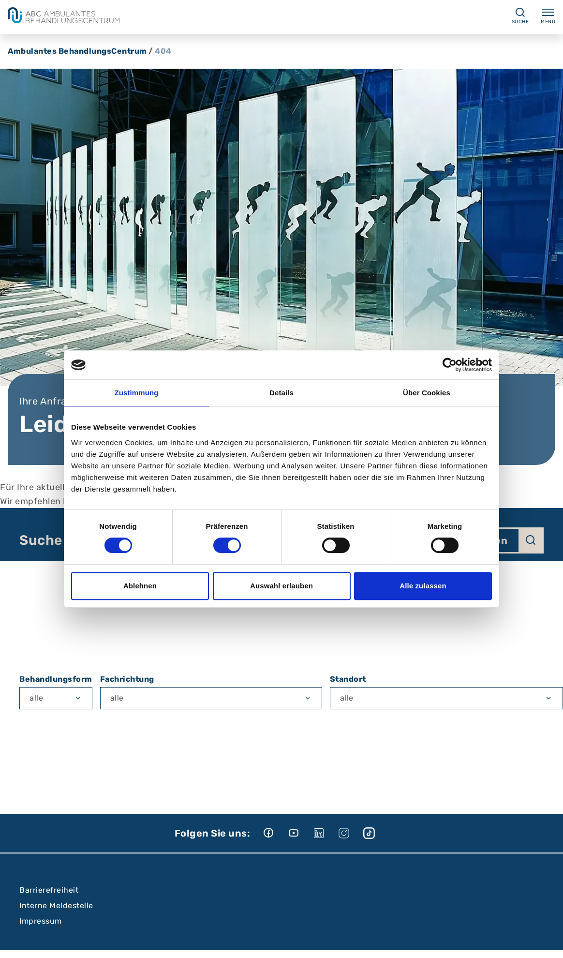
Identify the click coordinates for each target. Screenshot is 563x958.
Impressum (40, 921)
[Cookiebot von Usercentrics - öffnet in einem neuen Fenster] (449, 365)
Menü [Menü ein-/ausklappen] (548, 15)
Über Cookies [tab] (426, 393)
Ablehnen (140, 586)
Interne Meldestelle (56, 905)
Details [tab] (281, 393)
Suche (40, 540)
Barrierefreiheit (48, 890)
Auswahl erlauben (281, 586)
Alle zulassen (423, 586)
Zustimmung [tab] (137, 393)
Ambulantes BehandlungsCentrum (77, 51)
